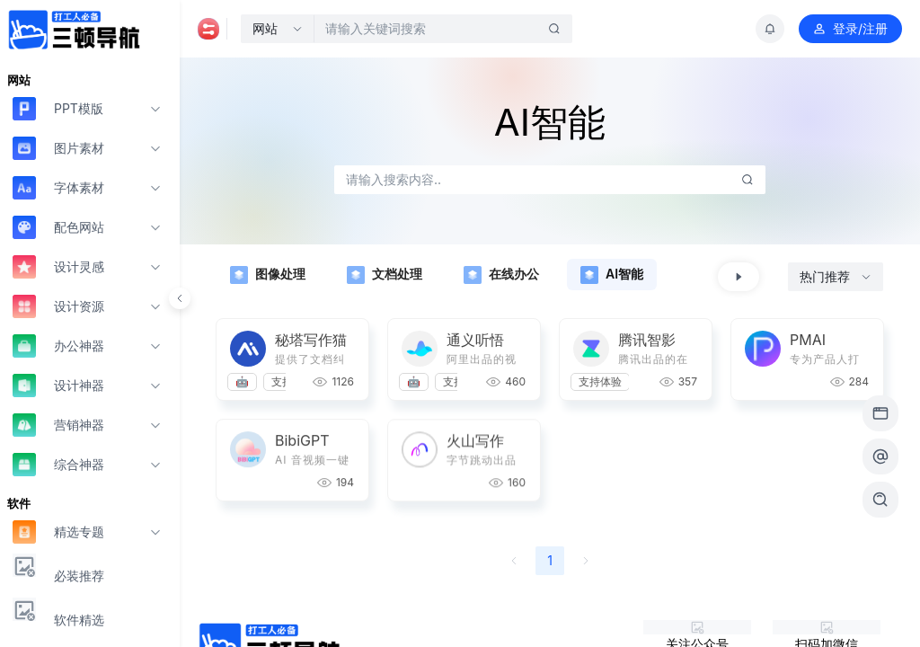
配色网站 (58, 227)
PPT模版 (58, 108)
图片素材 (58, 147)
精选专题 (58, 531)
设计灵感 (58, 266)
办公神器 (58, 345)
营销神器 (58, 424)
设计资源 (58, 306)
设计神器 (58, 385)
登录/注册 (850, 29)
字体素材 (58, 187)
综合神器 (58, 464)
